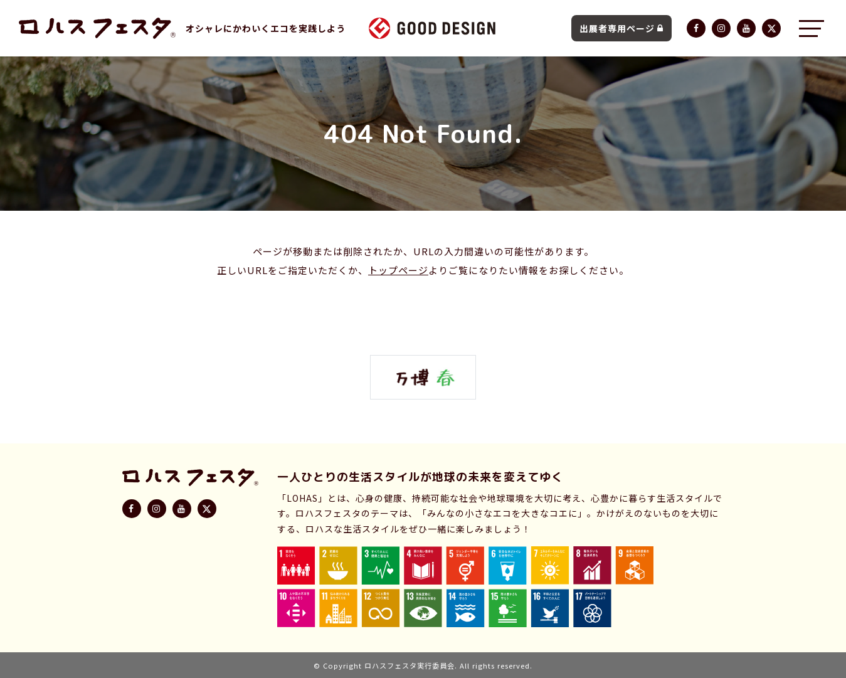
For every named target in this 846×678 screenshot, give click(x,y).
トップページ (398, 270)
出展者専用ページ (621, 28)
